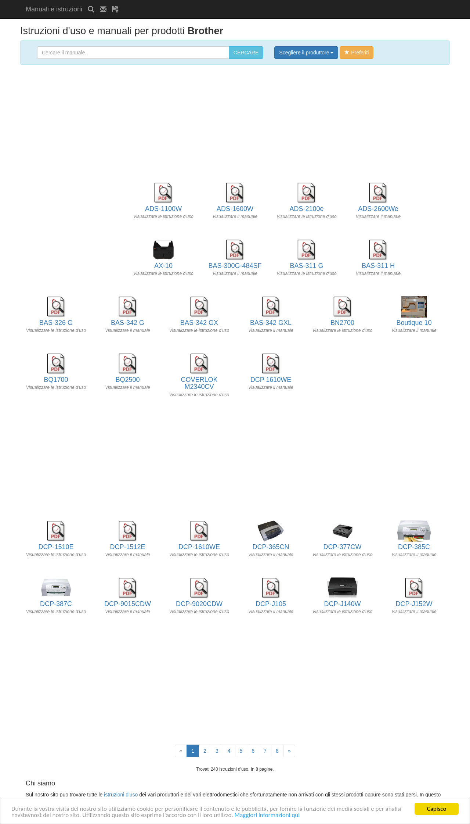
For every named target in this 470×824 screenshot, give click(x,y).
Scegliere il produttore (306, 52)
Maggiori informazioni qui (267, 815)
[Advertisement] (210, 3)
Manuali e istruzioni (54, 9)
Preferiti (356, 52)
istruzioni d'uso (121, 795)
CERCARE (246, 52)
